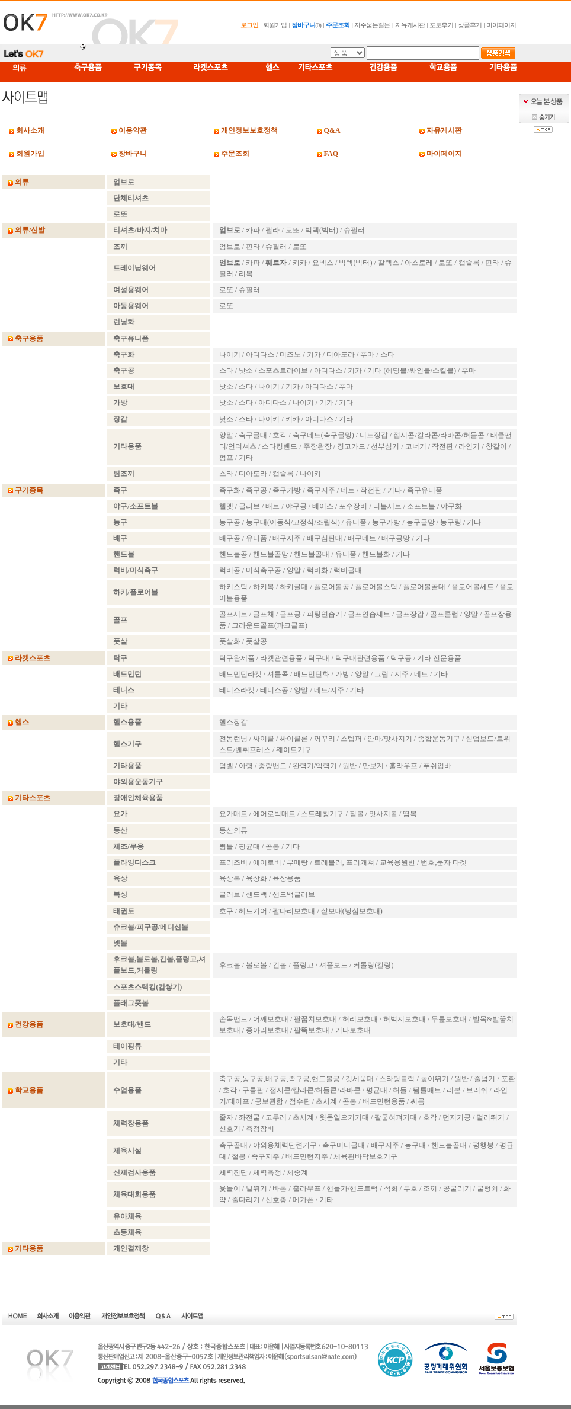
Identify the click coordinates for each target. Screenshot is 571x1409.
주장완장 (317, 446)
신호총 (276, 1200)
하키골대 (294, 587)
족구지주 (321, 490)
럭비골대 (347, 570)
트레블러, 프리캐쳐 (344, 862)
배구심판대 (324, 538)
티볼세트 (387, 506)
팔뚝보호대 (311, 1030)
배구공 (229, 538)
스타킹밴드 (279, 446)
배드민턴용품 (384, 1101)
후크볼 (229, 965)
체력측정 (267, 1172)
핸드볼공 (233, 554)
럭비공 (229, 570)
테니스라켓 (237, 690)
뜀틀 (226, 846)
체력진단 (233, 1172)
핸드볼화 (376, 554)
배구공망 (395, 538)
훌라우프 (403, 766)
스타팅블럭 (397, 1079)
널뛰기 (256, 1188)
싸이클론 (294, 738)
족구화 (229, 490)
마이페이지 (501, 24)
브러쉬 (476, 1090)
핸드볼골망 (270, 554)
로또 (293, 230)
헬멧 (226, 506)
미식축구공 (263, 570)
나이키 (229, 354)
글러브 (249, 506)
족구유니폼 (424, 490)
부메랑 (297, 862)
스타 (387, 354)
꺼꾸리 (324, 738)
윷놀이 (229, 1188)
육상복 (229, 878)
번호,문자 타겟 (444, 862)
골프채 (263, 614)
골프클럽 (444, 614)
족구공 (256, 490)
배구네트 (362, 538)
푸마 (367, 354)
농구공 (229, 522)
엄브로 (229, 246)
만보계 (373, 766)
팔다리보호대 (293, 911)
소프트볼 (421, 506)
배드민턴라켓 (240, 674)
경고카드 (351, 446)
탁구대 (318, 658)
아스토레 (419, 262)
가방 (342, 674)
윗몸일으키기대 (344, 1117)
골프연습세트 (369, 614)
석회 (391, 1188)
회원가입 (275, 24)
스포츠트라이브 (283, 370)
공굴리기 (457, 1188)
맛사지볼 (383, 814)
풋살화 (229, 641)
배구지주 (286, 538)
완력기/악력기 (315, 766)
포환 (508, 1079)
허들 (400, 1090)
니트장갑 (374, 435)
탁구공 (401, 658)
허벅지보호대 (404, 1019)
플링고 (303, 965)
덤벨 (226, 766)
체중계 (297, 1172)
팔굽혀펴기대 (395, 1117)
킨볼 (279, 965)
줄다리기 (246, 1200)
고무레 (276, 1117)
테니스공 (274, 690)
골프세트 (233, 614)
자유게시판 (410, 24)
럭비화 (317, 570)
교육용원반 (397, 862)
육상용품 (286, 878)
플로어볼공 (331, 587)
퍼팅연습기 (324, 614)
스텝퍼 (351, 738)
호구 (226, 911)
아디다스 (260, 354)
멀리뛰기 (490, 1117)
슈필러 (354, 230)
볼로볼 (256, 965)
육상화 (256, 878)
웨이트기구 (294, 750)
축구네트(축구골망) (323, 435)
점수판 (299, 1101)
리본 (454, 1090)
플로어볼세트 (472, 587)
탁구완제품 (237, 658)
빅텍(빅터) (321, 230)
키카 (300, 262)
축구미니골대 (343, 1145)
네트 (348, 490)
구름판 (253, 1090)
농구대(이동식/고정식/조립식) (293, 522)
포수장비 (353, 506)
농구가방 (386, 522)
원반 (349, 766)
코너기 (415, 446)
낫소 (246, 370)
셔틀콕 (277, 674)
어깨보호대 (270, 1019)
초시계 (326, 1101)
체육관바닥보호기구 (365, 1156)
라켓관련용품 (281, 658)
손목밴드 (233, 1019)
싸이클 (263, 738)
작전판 (442, 446)
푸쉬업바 (437, 766)
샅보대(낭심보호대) (352, 911)
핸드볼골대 (311, 554)
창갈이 (496, 446)
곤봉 (272, 846)
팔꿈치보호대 (315, 1019)
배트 (272, 506)
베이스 (322, 506)
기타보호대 (353, 1030)
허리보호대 (360, 1019)
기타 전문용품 (439, 658)
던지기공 (456, 1117)
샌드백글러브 (293, 894)
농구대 (415, 1145)
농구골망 (420, 522)
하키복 (263, 587)
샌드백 (256, 894)
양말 (226, 435)
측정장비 (260, 1128)
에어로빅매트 (274, 814)
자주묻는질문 (372, 24)
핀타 (253, 246)
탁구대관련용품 (360, 658)
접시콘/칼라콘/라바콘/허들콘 (439, 435)
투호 (410, 1188)
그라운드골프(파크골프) (269, 625)
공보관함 (269, 1101)
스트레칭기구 (322, 814)
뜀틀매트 (427, 1090)
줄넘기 (484, 1079)
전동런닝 (233, 738)
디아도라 (340, 354)
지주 (401, 674)
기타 (346, 402)
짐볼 (356, 814)
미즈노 (290, 354)
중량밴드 (272, 766)
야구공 (296, 506)
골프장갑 (410, 614)
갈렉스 (388, 262)
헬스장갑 (233, 722)
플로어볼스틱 (376, 587)
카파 (253, 230)
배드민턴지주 (307, 1156)
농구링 (450, 522)
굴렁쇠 (487, 1188)
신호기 (229, 1128)
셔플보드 (333, 965)
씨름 (417, 1101)
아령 (246, 766)
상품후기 (470, 24)
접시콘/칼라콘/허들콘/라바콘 (315, 1090)
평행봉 (483, 1145)
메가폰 (303, 1200)
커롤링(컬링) (373, 965)
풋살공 (256, 641)
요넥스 (322, 262)
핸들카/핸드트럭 (352, 1188)
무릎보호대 (449, 1019)
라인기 (469, 446)
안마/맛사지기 (389, 738)
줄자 (226, 1117)
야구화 (451, 506)
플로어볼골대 (424, 587)
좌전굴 (249, 1117)
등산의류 (233, 830)
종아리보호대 (267, 1030)
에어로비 (267, 862)
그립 (381, 674)
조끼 (430, 1188)
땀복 (410, 814)
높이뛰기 (435, 1079)
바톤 (279, 1188)
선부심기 (385, 446)
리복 (246, 274)
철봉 (239, 1156)
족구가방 (286, 490)
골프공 (290, 614)
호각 (279, 435)
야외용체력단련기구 (285, 1145)
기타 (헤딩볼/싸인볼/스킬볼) (411, 370)
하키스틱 (233, 587)
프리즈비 (233, 862)
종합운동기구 (439, 738)
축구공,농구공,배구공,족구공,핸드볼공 (279, 1079)
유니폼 (356, 522)
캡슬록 (469, 262)
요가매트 (233, 814)
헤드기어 (253, 911)
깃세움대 (359, 1079)
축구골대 (253, 435)
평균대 (249, 846)
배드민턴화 (311, 674)
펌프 (226, 457)
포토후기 (441, 24)
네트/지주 (329, 690)
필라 (272, 230)
